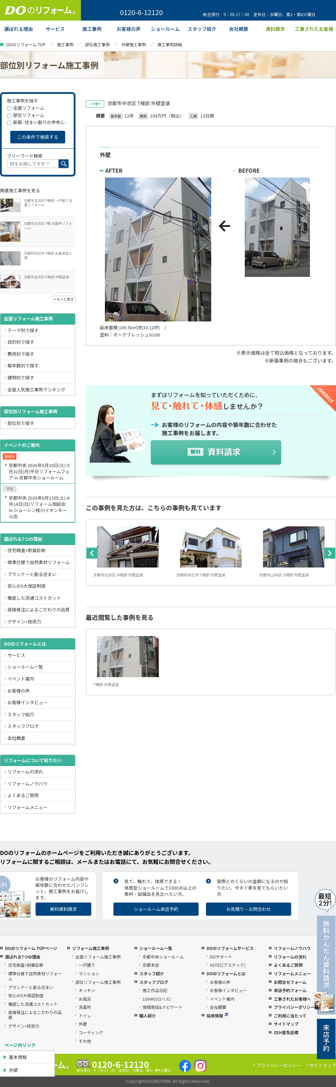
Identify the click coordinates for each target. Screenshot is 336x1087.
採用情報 (217, 1015)
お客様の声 (19, 690)
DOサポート (221, 957)
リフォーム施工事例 (90, 948)
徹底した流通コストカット (34, 598)
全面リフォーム (25, 108)
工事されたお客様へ (292, 999)
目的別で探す (21, 342)
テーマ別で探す (23, 330)
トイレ (85, 1015)
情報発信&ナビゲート (162, 1007)
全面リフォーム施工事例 (28, 318)
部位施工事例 (97, 44)
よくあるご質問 (23, 795)
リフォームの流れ (25, 771)
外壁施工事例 (133, 44)
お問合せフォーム (290, 982)
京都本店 (151, 965)
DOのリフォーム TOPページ (31, 948)
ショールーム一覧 (25, 666)
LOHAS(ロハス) (157, 999)
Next (329, 553)
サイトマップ (286, 1024)
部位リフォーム (25, 115)
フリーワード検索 (25, 155)
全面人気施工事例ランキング (36, 389)
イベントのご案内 (21, 445)
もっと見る (65, 299)
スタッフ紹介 (21, 714)
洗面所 (85, 1007)
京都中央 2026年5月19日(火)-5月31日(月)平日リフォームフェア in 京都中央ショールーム (39, 471)
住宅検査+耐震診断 (27, 550)
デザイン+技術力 (24, 621)
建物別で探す (21, 377)
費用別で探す (21, 354)
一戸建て (87, 965)
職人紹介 (147, 1015)
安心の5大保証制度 (27, 586)
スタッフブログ (23, 726)
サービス (16, 655)
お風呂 (85, 999)
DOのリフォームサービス (229, 948)
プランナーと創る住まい (32, 574)
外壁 (13, 1070)
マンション (89, 973)
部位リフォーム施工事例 (98, 982)
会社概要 (16, 738)
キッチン (87, 990)
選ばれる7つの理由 (23, 539)
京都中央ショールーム (163, 957)
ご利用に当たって (290, 1015)
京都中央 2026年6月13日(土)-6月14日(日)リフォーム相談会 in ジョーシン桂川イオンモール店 (39, 507)
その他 (85, 1041)
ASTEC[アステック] (227, 965)
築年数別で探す (23, 365)
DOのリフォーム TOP (26, 44)
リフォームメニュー (28, 807)
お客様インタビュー (28, 702)
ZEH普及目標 (286, 1032)
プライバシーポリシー (294, 1007)
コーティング (91, 1032)
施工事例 (65, 44)
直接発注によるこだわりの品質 (39, 609)
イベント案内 (21, 678)
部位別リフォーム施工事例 (30, 411)
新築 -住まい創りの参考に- (36, 122)
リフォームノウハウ (28, 783)
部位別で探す (21, 423)
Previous (91, 553)
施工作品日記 (155, 990)
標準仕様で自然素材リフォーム (39, 562)
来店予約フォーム (290, 990)
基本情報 (18, 1057)
